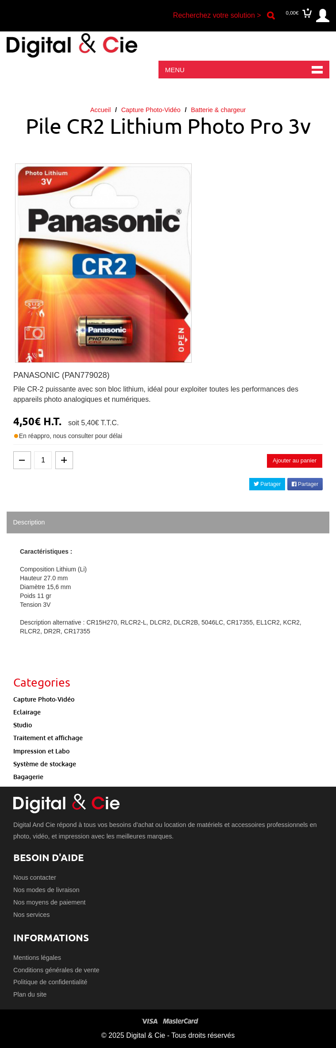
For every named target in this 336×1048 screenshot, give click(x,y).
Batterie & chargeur (218, 109)
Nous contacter (34, 877)
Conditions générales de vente (56, 970)
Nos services (31, 914)
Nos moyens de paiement (49, 902)
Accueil (100, 109)
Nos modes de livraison (46, 889)
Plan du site (29, 994)
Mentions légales (37, 957)
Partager (267, 484)
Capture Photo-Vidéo (151, 109)
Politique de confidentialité (50, 982)
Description (29, 522)
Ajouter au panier (295, 460)
